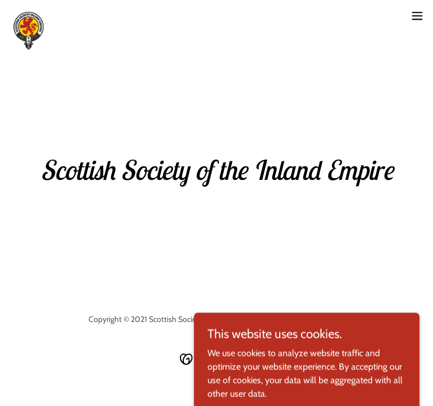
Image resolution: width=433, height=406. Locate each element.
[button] (417, 16)
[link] (27, 15)
